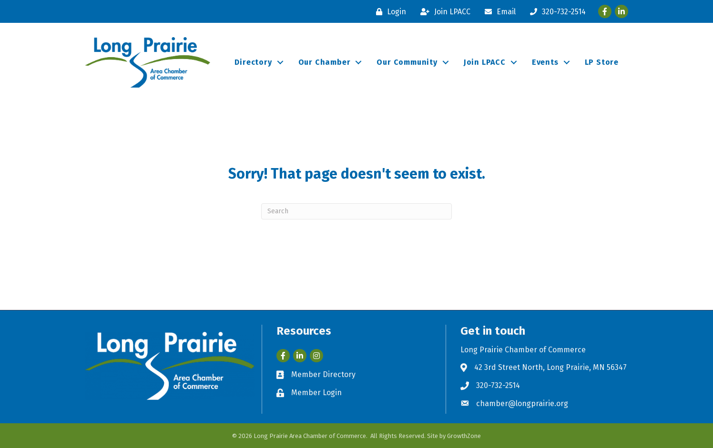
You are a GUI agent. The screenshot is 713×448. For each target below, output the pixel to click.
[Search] (356, 211)
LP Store (602, 62)
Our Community (407, 62)
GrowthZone (464, 435)
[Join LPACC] (443, 11)
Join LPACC (485, 62)
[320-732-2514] (555, 11)
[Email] (498, 11)
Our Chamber (324, 62)
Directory (253, 62)
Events (545, 62)
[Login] (388, 11)
